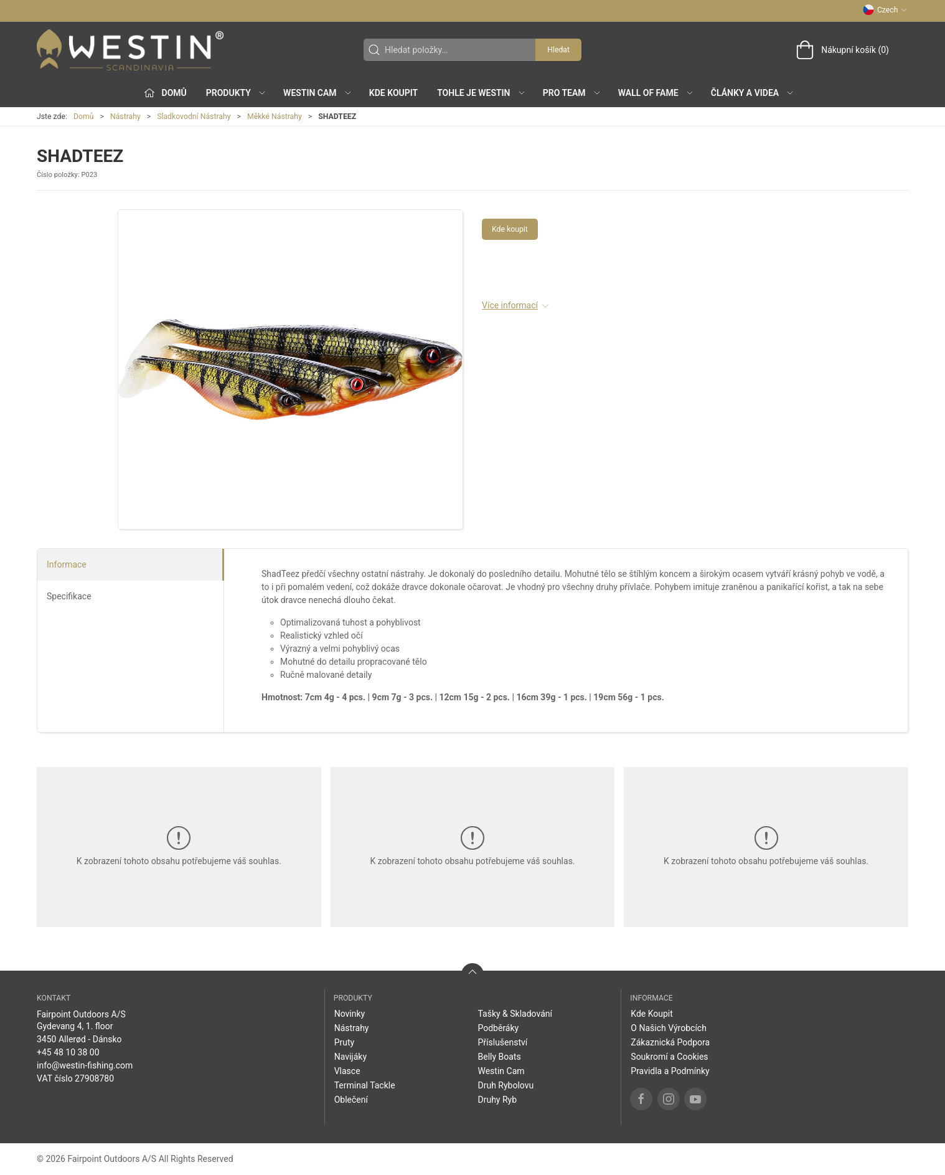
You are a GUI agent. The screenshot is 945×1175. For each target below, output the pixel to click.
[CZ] (130, 50)
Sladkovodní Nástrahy (193, 116)
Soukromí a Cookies (669, 1057)
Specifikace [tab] (69, 596)
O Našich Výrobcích (669, 1028)
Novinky (349, 1014)
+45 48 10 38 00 (68, 1052)
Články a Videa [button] (752, 93)
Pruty (344, 1042)
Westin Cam (500, 1071)
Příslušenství (502, 1042)
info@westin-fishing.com (85, 1065)
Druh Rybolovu (505, 1085)
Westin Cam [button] (317, 93)
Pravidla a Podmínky (670, 1071)
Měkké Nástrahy (274, 116)
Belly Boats (498, 1057)
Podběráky (498, 1028)
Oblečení (351, 1100)
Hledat (558, 49)
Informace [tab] (67, 564)
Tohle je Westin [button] (481, 93)
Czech (885, 10)
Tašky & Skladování (514, 1014)
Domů (83, 116)
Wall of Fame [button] (656, 93)
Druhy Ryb (497, 1100)
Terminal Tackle (364, 1085)
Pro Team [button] (572, 93)
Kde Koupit (393, 93)
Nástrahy (125, 116)
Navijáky (350, 1057)
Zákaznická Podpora (670, 1042)
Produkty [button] (236, 93)
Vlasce (347, 1071)
